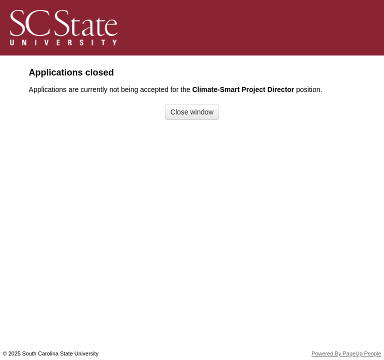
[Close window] (192, 112)
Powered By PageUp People (346, 353)
